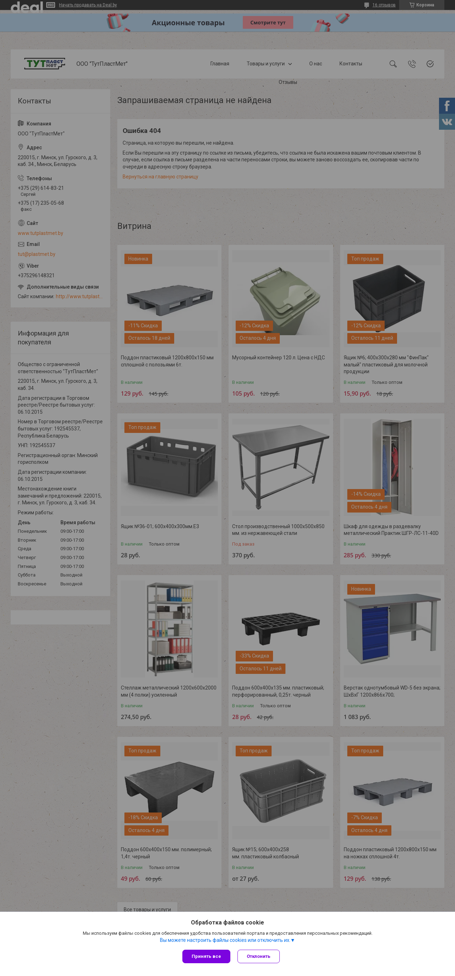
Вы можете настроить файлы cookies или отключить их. (225, 940)
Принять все (206, 956)
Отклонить (259, 956)
